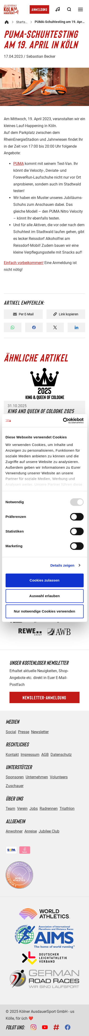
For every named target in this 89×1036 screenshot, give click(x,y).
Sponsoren (15, 777)
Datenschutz (61, 754)
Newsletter (40, 732)
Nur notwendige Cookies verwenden (44, 611)
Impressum (30, 754)
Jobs (33, 808)
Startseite (22, 22)
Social (11, 732)
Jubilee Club (49, 831)
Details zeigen (62, 565)
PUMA (18, 163)
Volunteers (59, 777)
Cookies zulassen (45, 580)
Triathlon (67, 808)
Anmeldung (39, 9)
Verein (22, 808)
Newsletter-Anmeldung (44, 697)
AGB (45, 754)
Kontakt (12, 754)
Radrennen (49, 808)
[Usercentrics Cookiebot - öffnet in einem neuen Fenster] (63, 421)
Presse (23, 732)
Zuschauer (14, 786)
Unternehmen (37, 777)
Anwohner (14, 831)
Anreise (30, 831)
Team (10, 808)
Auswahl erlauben (44, 596)
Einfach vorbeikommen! (23, 262)
